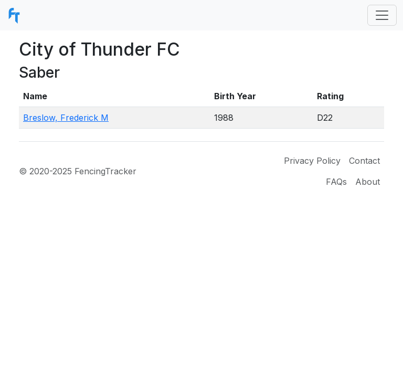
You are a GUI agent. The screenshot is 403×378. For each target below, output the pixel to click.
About (367, 181)
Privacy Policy (312, 160)
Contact (364, 160)
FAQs (336, 181)
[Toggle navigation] (382, 15)
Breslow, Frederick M (66, 117)
